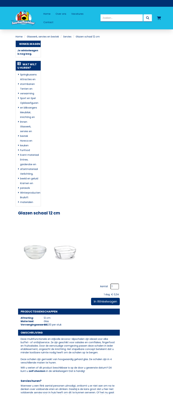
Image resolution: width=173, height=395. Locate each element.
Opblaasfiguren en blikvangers (29, 105)
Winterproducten (29, 192)
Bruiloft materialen (26, 200)
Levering (98, 319)
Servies (67, 36)
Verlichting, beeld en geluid (29, 176)
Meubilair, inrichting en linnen (27, 117)
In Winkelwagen (140, 66)
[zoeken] (147, 18)
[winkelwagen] (159, 18)
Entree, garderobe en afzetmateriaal (29, 164)
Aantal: (139, 51)
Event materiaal (29, 155)
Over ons (61, 14)
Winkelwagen (29, 44)
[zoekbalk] (122, 18)
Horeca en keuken (26, 143)
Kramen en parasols (26, 186)
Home (47, 14)
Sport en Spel (28, 98)
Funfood (25, 150)
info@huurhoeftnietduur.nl (35, 339)
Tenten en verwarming (27, 91)
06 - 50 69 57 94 (29, 335)
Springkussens (28, 74)
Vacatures (77, 14)
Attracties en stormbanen (27, 82)
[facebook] (22, 349)
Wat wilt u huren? (27, 66)
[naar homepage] (22, 18)
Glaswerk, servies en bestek (43, 36)
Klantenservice (103, 334)
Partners (66, 324)
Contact (48, 22)
